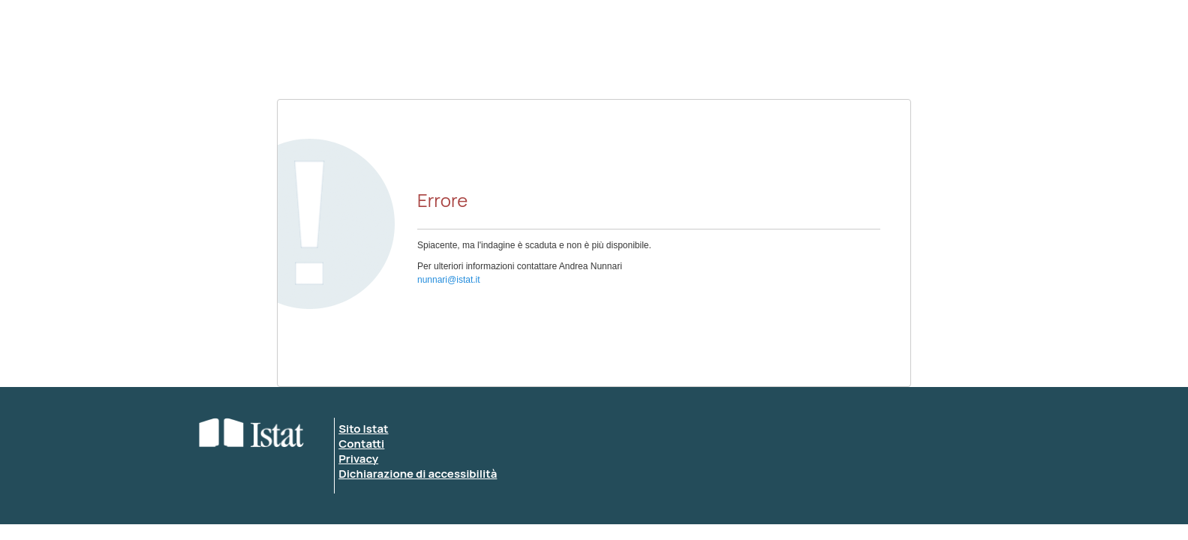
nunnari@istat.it (448, 279)
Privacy (358, 458)
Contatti (361, 444)
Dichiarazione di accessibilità (417, 474)
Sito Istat (363, 428)
